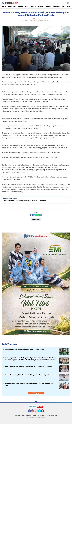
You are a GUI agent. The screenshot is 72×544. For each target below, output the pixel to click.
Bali (63, 6)
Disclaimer (29, 415)
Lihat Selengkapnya (36, 393)
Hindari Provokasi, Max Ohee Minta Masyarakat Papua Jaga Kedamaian (30, 375)
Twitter (40, 411)
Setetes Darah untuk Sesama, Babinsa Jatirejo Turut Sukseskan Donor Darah (30, 384)
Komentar (36, 219)
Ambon (33, 6)
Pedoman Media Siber (51, 415)
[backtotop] (36, 402)
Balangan (56, 6)
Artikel (40, 6)
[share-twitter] (34, 215)
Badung (48, 6)
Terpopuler (12, 6)
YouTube (44, 411)
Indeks (20, 6)
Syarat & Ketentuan (38, 415)
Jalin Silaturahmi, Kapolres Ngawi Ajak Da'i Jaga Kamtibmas (24, 201)
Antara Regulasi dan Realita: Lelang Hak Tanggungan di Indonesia (28, 366)
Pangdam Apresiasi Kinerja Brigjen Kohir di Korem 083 (24, 349)
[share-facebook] (31, 215)
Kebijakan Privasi (19, 415)
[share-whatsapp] (37, 215)
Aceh (26, 6)
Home (4, 6)
